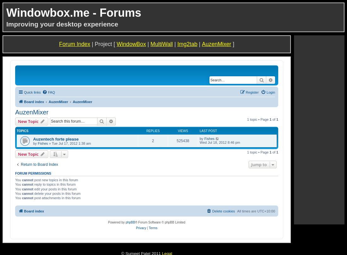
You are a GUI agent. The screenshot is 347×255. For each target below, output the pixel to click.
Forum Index (74, 44)
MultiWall (161, 44)
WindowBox (131, 44)
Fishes (43, 143)
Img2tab (187, 44)
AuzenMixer (216, 44)
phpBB (130, 222)
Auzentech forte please (56, 139)
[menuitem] (48, 92)
